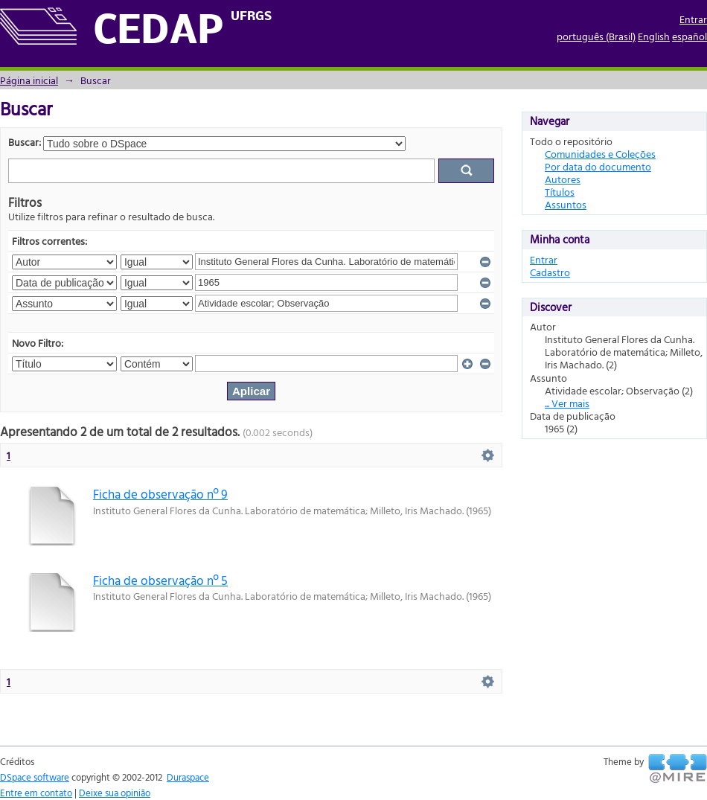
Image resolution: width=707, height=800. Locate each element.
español (689, 36)
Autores (562, 179)
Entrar (693, 19)
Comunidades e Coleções (600, 153)
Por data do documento (598, 166)
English (654, 36)
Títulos (560, 191)
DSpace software (34, 776)
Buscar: (24, 142)
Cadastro (550, 272)
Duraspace (188, 776)
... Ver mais (567, 403)
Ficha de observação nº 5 (160, 580)
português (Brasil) (596, 36)
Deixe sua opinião (114, 792)
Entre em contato (36, 792)
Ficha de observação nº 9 (160, 493)
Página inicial (29, 80)
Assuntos (565, 204)
